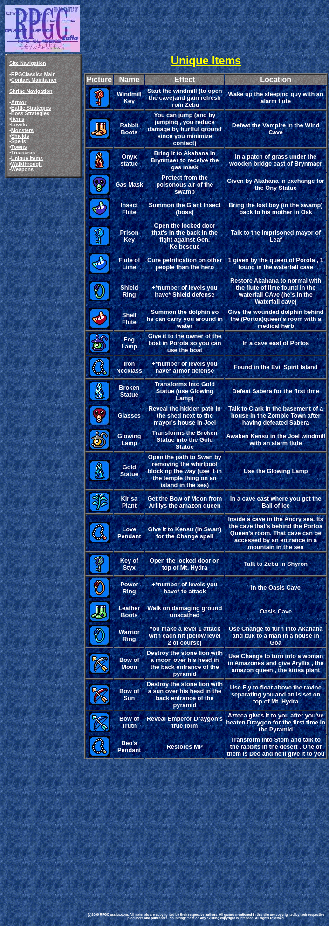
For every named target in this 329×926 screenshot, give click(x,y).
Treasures (23, 152)
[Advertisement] (206, 826)
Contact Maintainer (34, 80)
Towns (19, 147)
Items (17, 119)
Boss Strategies (30, 113)
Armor (19, 102)
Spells (18, 141)
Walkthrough (26, 164)
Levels (19, 124)
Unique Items (27, 158)
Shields (20, 136)
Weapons (22, 169)
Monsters (22, 130)
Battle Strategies (31, 108)
